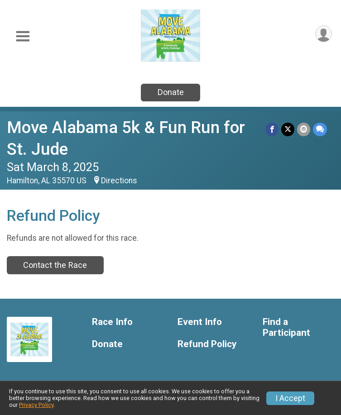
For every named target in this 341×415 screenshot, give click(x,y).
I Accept (290, 398)
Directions (119, 180)
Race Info (112, 322)
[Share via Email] (303, 129)
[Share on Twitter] (287, 129)
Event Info (200, 322)
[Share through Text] (320, 129)
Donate (171, 92)
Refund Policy (207, 344)
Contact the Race (55, 265)
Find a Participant (286, 327)
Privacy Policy (36, 404)
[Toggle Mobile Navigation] (23, 36)
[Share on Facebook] (272, 129)
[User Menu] (323, 33)
